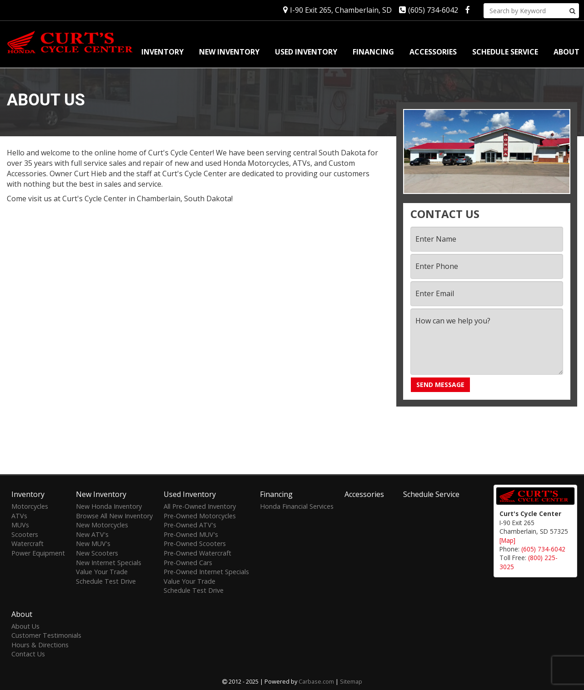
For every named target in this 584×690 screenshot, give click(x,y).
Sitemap (351, 681)
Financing (373, 52)
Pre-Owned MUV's (191, 534)
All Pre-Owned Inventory (200, 506)
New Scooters (97, 553)
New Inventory (229, 52)
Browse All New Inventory (114, 515)
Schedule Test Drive (106, 581)
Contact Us (28, 654)
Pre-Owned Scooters (195, 543)
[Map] (507, 540)
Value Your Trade (102, 571)
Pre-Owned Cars (188, 562)
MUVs (20, 525)
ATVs (19, 515)
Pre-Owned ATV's (190, 525)
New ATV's (92, 534)
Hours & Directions (40, 644)
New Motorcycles (102, 525)
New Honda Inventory (109, 506)
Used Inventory (306, 52)
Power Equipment (38, 553)
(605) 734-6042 (428, 10)
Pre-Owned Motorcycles (200, 515)
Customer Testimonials (46, 635)
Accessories (433, 52)
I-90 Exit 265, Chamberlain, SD (337, 10)
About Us (25, 626)
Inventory (162, 52)
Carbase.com (316, 681)
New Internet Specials (108, 562)
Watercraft (27, 543)
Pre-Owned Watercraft (197, 553)
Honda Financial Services (297, 506)
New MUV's (93, 543)
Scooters (24, 534)
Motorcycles (29, 506)
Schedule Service (505, 52)
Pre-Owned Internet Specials (206, 571)
